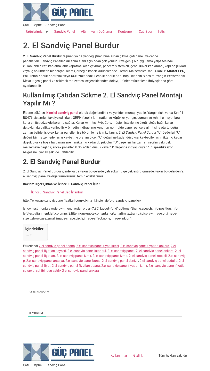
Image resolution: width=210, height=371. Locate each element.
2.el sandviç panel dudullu (158, 261)
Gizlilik (138, 355)
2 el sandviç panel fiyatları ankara (144, 246)
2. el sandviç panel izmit (109, 256)
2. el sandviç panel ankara (154, 251)
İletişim (163, 32)
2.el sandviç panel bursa (82, 261)
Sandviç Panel (64, 32)
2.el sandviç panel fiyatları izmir (124, 266)
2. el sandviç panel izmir (73, 256)
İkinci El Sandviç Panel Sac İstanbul (57, 192)
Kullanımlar (119, 355)
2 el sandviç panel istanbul (86, 251)
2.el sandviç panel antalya (45, 261)
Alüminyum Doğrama (96, 32)
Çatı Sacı (145, 32)
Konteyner (125, 32)
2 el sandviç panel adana (57, 246)
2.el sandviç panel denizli (120, 261)
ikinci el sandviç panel (62, 113)
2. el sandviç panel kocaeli (148, 256)
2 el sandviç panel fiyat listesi (97, 246)
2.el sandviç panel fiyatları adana (76, 266)
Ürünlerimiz (34, 32)
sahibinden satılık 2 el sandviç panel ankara (67, 271)
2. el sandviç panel (120, 251)
